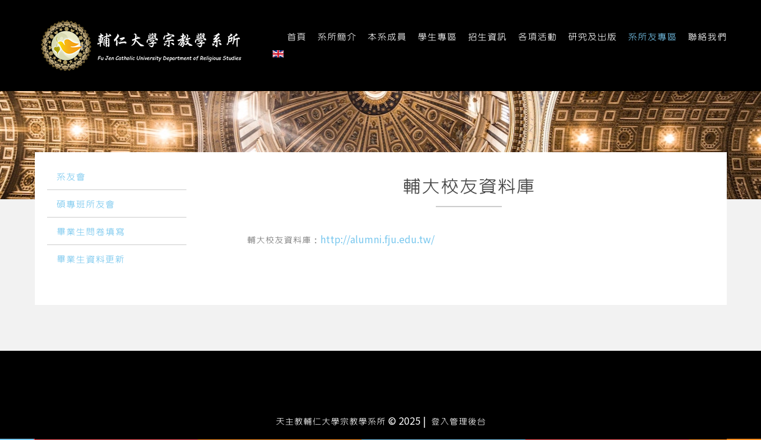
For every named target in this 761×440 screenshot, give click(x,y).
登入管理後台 (458, 422)
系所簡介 (336, 37)
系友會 (71, 177)
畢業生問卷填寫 (90, 232)
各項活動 (537, 37)
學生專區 (437, 37)
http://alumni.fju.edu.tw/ (377, 240)
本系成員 (386, 37)
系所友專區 (652, 37)
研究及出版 (592, 37)
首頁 (296, 37)
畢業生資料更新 (90, 260)
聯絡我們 (707, 37)
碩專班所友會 (85, 205)
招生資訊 (487, 37)
